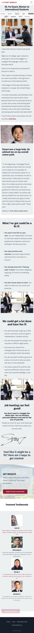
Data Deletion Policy (22, 622)
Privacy (8, 622)
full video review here (18, 210)
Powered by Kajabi (17, 630)
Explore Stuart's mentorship (15, 491)
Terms (13, 622)
